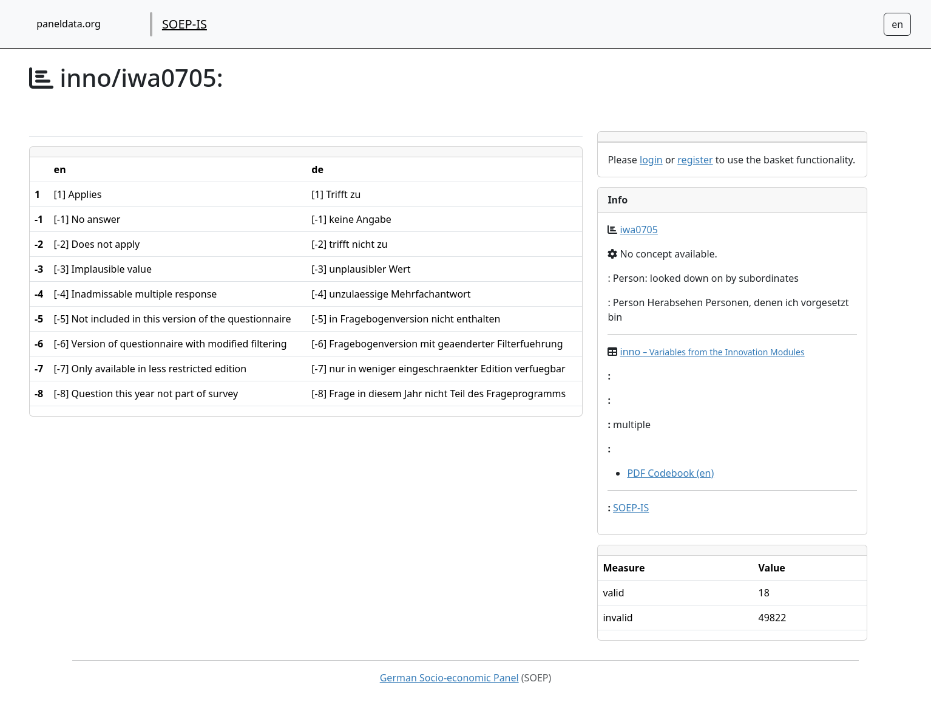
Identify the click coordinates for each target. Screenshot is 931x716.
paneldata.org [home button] (68, 23)
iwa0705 (639, 229)
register (695, 159)
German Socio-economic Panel (449, 677)
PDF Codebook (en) (670, 473)
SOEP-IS (184, 24)
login (651, 159)
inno (712, 351)
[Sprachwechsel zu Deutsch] (897, 24)
